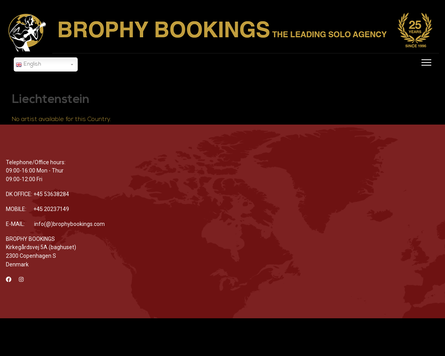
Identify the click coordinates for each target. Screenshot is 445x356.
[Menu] (424, 73)
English (28, 65)
